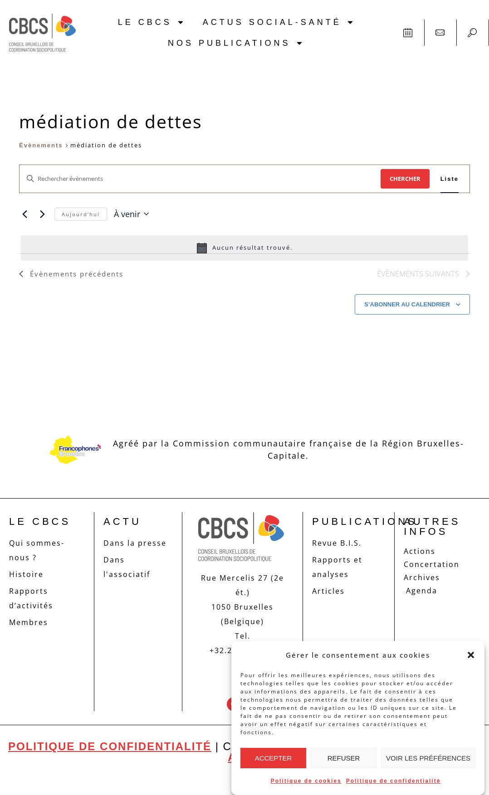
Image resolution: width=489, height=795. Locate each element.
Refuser (344, 758)
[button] (470, 654)
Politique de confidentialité (393, 781)
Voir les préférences (428, 758)
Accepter (273, 758)
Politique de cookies (306, 781)
